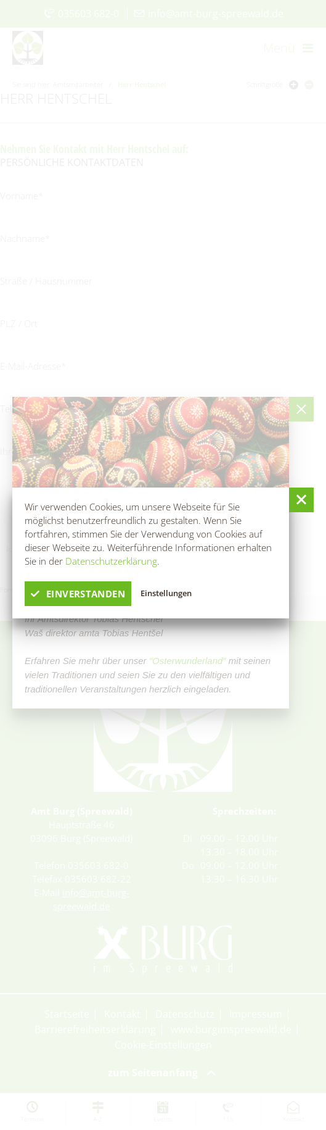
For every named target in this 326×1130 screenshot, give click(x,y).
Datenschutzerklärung (111, 561)
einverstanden (78, 594)
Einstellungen (166, 593)
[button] (301, 500)
